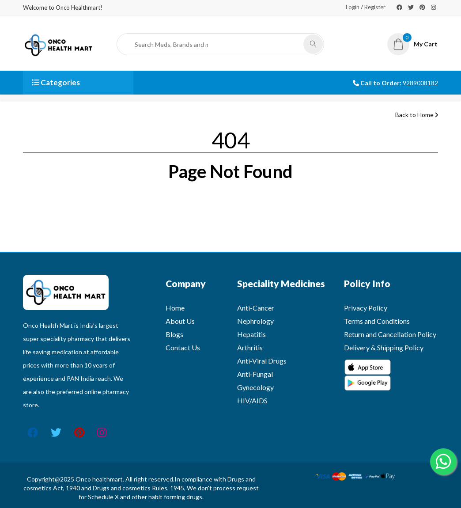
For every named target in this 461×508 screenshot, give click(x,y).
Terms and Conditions (377, 321)
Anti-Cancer (255, 307)
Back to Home (416, 114)
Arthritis (250, 347)
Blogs (174, 334)
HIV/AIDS (252, 400)
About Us (180, 321)
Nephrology (255, 321)
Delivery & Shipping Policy (383, 347)
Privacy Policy (365, 307)
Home (175, 307)
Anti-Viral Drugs (262, 360)
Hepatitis (251, 334)
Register (374, 7)
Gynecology (255, 387)
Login (352, 7)
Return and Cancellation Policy (390, 334)
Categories (56, 82)
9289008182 (420, 83)
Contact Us (183, 347)
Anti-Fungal (255, 374)
